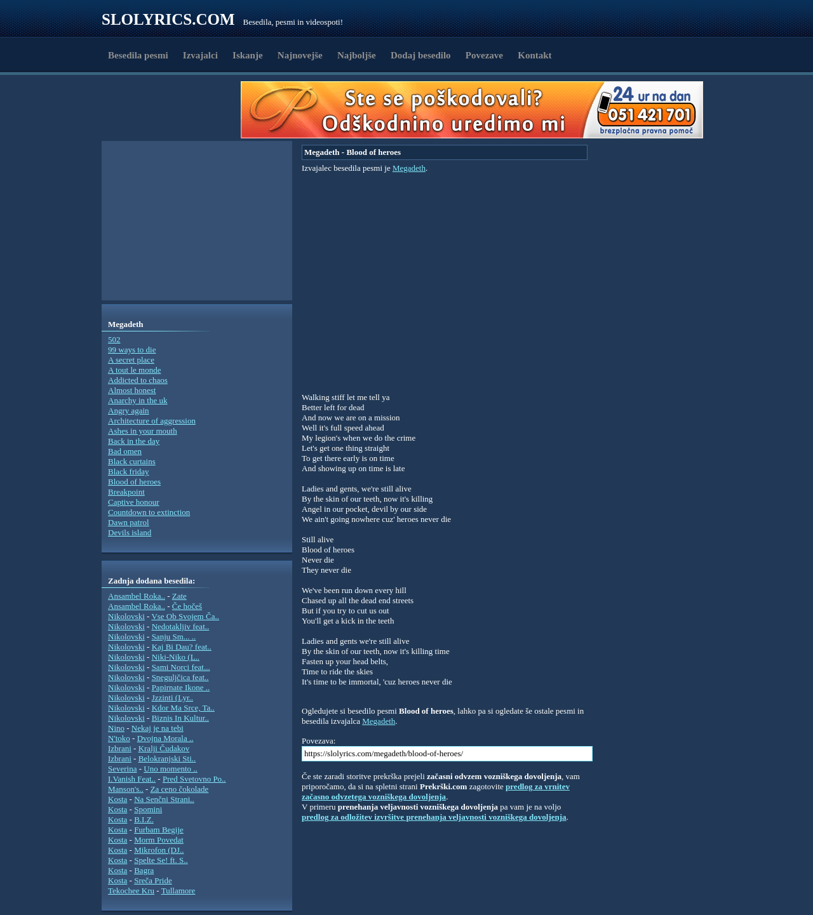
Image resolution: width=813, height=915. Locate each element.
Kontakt (534, 55)
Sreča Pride (153, 880)
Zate (179, 596)
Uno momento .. (171, 768)
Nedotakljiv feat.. (181, 626)
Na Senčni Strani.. (164, 799)
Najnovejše (300, 55)
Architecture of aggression (152, 420)
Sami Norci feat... (181, 667)
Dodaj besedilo (421, 55)
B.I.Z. (144, 819)
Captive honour (133, 502)
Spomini (148, 809)
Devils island (129, 532)
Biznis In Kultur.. (180, 718)
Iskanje (247, 55)
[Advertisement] (175, 109)
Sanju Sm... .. (174, 636)
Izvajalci (200, 55)
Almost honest (132, 390)
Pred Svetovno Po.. (194, 779)
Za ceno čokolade (180, 789)
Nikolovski (126, 616)
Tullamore (178, 890)
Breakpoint (126, 492)
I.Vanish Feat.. (132, 779)
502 (114, 339)
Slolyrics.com (168, 19)
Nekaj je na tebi (157, 728)
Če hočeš (187, 606)
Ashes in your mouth (142, 431)
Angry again (128, 410)
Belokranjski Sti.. (167, 758)
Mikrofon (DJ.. (159, 850)
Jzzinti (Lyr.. (172, 697)
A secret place (131, 359)
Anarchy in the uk (138, 400)
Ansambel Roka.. (136, 596)
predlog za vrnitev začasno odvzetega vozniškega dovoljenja (436, 791)
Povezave (484, 55)
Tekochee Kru (131, 890)
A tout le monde (134, 370)
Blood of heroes (134, 481)
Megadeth (409, 168)
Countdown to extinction (149, 512)
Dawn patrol (128, 522)
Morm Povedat (159, 840)
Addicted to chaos (138, 380)
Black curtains (132, 461)
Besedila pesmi (138, 55)
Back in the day (133, 441)
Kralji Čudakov (164, 748)
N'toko (119, 738)
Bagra (144, 870)
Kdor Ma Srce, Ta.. (183, 707)
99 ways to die (132, 349)
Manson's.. (126, 789)
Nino (116, 728)
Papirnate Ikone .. (181, 687)
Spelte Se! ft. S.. (161, 860)
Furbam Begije (159, 829)
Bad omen (125, 451)
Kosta (117, 799)
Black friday (128, 471)
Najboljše (356, 55)
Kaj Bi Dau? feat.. (182, 646)
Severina (122, 768)
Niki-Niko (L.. (175, 657)
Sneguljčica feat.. (180, 677)
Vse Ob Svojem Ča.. (185, 616)
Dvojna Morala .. (165, 738)
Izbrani (119, 748)
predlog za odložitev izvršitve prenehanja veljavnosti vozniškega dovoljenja (434, 817)
